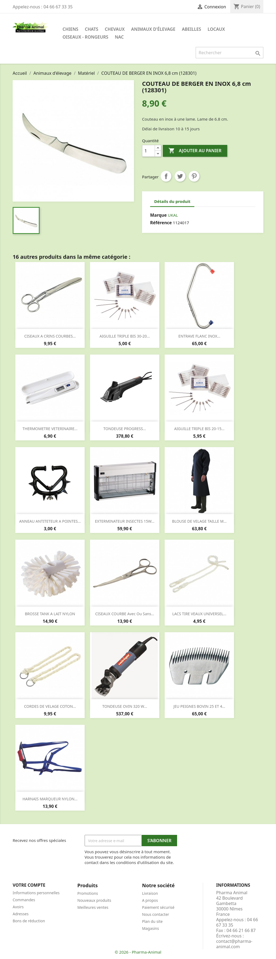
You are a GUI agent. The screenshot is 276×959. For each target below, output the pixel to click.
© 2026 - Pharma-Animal (138, 952)
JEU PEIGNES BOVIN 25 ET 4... (199, 706)
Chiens (70, 29)
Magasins (150, 928)
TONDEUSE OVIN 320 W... (124, 706)
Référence (161, 222)
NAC (119, 37)
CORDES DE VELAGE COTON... (50, 706)
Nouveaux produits (94, 900)
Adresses (21, 913)
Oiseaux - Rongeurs (85, 37)
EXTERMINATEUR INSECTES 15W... (124, 521)
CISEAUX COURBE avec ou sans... (124, 613)
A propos (150, 900)
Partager (166, 176)
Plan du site (152, 921)
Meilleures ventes (92, 907)
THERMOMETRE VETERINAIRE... (50, 428)
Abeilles (191, 29)
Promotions (87, 893)
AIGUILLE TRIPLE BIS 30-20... (124, 336)
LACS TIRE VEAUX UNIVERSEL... (199, 613)
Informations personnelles (36, 892)
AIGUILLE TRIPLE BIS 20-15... (199, 428)
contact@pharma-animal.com (234, 944)
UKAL (173, 215)
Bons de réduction (29, 920)
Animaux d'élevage (153, 29)
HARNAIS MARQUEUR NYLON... (49, 798)
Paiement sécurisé (158, 907)
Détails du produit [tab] (172, 201)
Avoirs (18, 906)
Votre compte (29, 885)
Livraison (150, 893)
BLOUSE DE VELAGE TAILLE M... (199, 521)
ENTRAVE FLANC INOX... (199, 336)
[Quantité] (148, 151)
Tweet (180, 176)
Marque (158, 215)
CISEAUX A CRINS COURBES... (50, 336)
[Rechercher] (229, 52)
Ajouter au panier (194, 150)
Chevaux (115, 29)
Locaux (216, 29)
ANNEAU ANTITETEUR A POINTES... (50, 521)
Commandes (24, 899)
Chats (91, 29)
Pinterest (194, 176)
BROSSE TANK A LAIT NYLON (50, 613)
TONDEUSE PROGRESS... (125, 428)
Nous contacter (155, 914)
